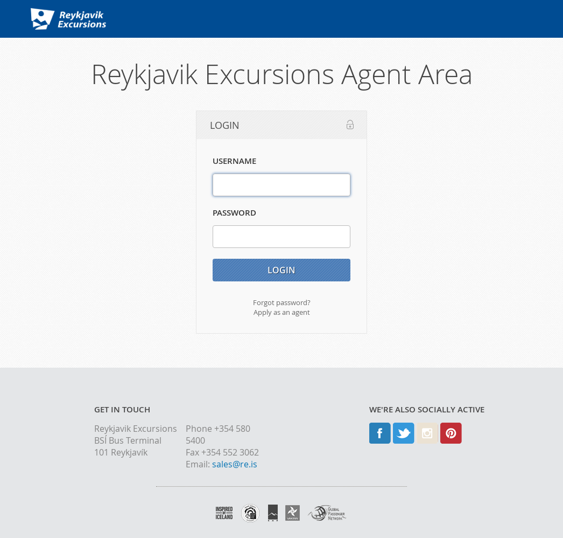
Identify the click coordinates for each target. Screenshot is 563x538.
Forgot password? (282, 302)
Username (234, 161)
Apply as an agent (282, 312)
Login (281, 270)
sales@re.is (234, 464)
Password (234, 212)
